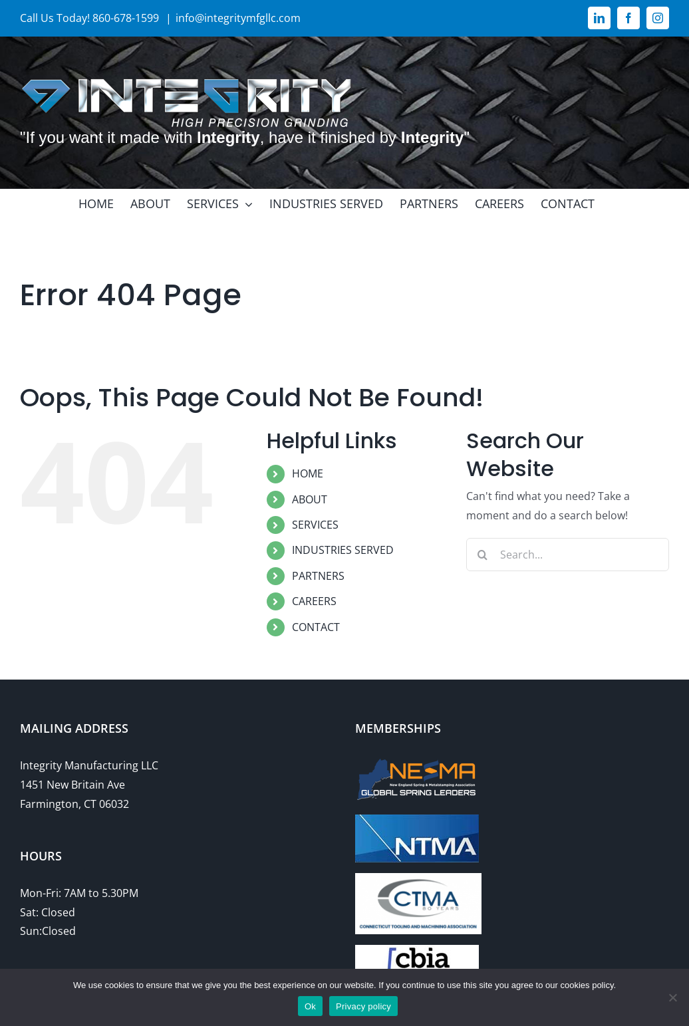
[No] (672, 997)
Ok (310, 1006)
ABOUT (309, 499)
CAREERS (314, 601)
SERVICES (315, 524)
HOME (307, 473)
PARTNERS (318, 576)
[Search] (482, 554)
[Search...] (567, 554)
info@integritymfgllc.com (238, 18)
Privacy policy (363, 1006)
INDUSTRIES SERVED (343, 550)
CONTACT (316, 627)
